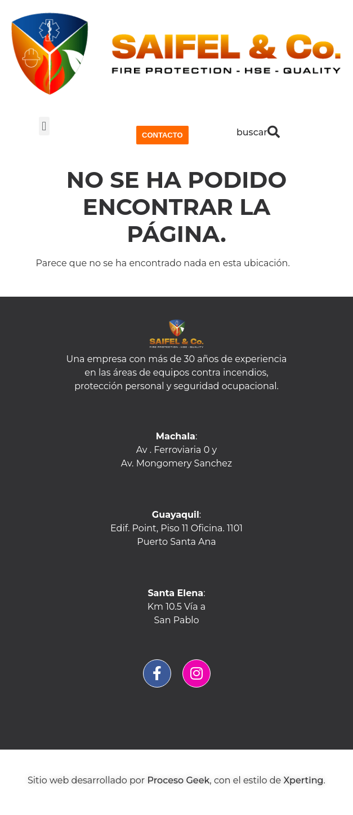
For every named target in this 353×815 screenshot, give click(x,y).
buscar (251, 132)
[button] (44, 126)
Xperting (303, 780)
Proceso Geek (178, 780)
